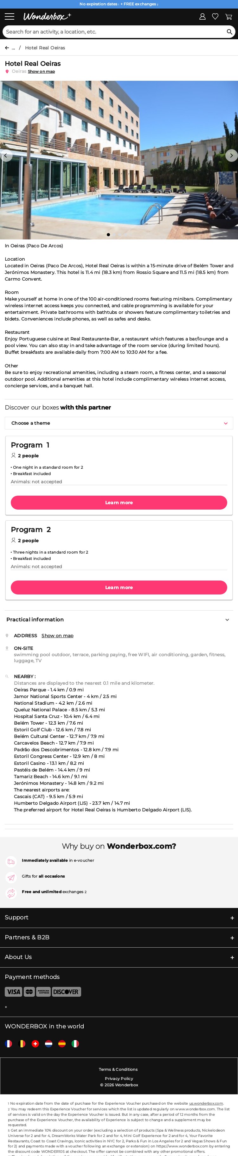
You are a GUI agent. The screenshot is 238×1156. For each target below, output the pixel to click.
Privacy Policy (119, 1078)
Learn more (119, 502)
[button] (6, 155)
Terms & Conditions (118, 1069)
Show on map (41, 71)
